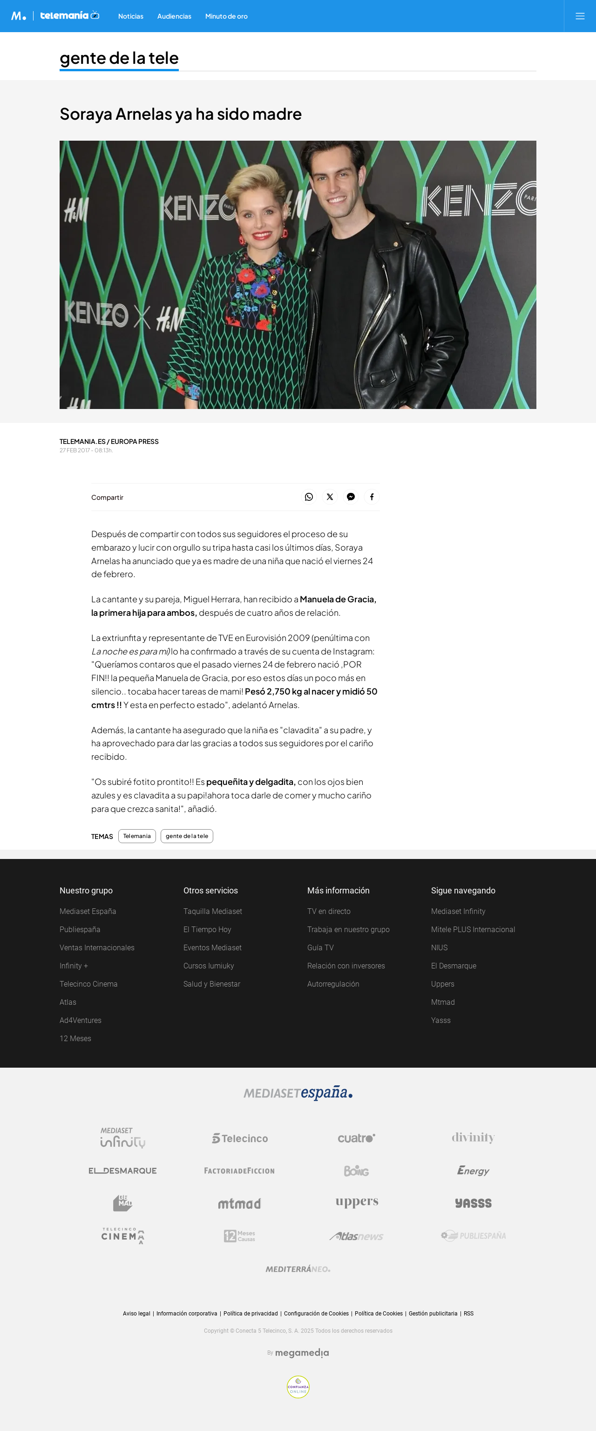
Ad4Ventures (81, 1020)
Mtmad (443, 1002)
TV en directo (329, 911)
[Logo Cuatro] (356, 1138)
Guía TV (320, 947)
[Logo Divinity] (473, 1138)
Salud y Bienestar (211, 984)
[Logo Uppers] (356, 1203)
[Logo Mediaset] (298, 1093)
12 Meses (75, 1038)
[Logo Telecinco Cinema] (123, 1235)
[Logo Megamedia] (302, 1353)
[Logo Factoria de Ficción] (239, 1170)
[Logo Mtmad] (239, 1203)
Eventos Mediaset (212, 947)
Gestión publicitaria (433, 1313)
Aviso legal (136, 1313)
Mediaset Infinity (458, 911)
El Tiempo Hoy (207, 929)
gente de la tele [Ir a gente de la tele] (119, 57)
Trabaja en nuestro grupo (348, 929)
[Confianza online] (298, 1387)
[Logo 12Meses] (239, 1235)
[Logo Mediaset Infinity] (123, 1138)
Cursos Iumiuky (208, 965)
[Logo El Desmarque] (122, 1170)
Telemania (137, 836)
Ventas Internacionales (97, 947)
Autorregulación (333, 984)
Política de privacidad (251, 1313)
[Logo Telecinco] (240, 1138)
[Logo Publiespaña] (473, 1235)
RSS (469, 1313)
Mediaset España (88, 911)
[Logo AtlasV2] (356, 1235)
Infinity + (74, 965)
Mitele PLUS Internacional (473, 929)
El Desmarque (453, 965)
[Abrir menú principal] (580, 15)
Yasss (441, 1020)
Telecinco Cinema (89, 984)
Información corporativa (186, 1313)
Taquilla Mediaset (212, 911)
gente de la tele (187, 836)
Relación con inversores (346, 965)
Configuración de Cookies (316, 1314)
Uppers (442, 984)
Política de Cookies (379, 1313)
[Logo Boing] (356, 1170)
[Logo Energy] (473, 1170)
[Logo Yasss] (473, 1203)
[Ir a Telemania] (70, 15)
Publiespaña (80, 929)
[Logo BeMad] (123, 1203)
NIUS (439, 947)
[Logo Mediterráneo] (298, 1268)
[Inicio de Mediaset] (19, 15)
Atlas (68, 1002)
